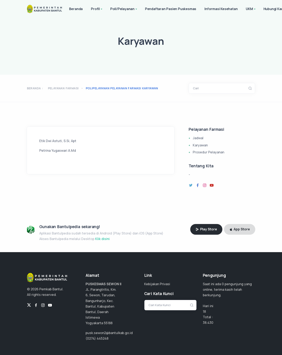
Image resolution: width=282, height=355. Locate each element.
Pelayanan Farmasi (63, 88)
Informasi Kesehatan (221, 9)
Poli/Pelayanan (124, 9)
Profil (97, 9)
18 (204, 311)
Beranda (76, 9)
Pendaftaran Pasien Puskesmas (170, 9)
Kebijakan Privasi (157, 284)
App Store (239, 229)
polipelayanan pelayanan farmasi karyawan (122, 88)
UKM (251, 9)
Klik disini (102, 239)
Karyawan (200, 145)
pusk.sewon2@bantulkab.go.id (109, 333)
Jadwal (198, 138)
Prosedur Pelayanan (208, 152)
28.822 (208, 322)
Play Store (206, 229)
